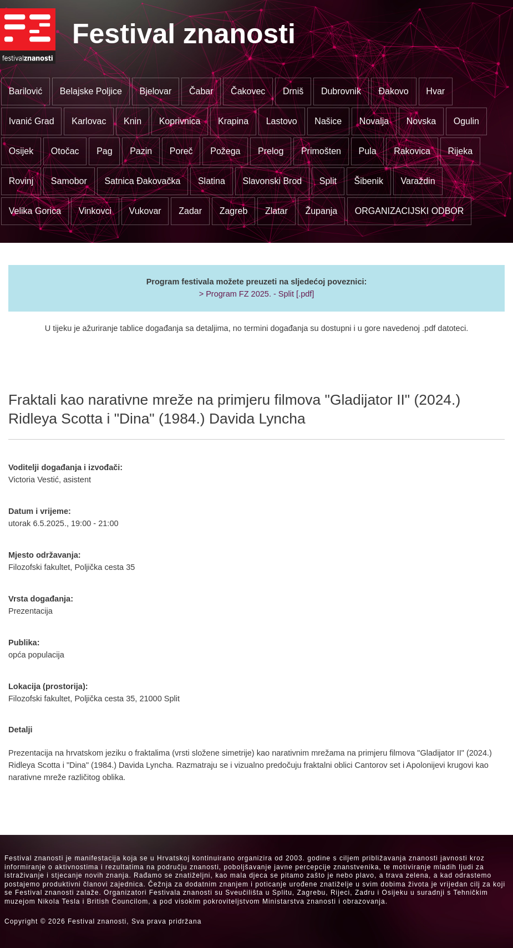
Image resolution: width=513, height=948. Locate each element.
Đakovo (394, 91)
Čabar (201, 91)
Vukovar (145, 211)
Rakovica (412, 151)
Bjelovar (156, 91)
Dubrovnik (341, 91)
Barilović (25, 91)
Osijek (21, 151)
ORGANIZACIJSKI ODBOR (409, 211)
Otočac (65, 151)
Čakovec (248, 91)
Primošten (321, 151)
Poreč (181, 151)
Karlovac (89, 121)
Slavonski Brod (272, 181)
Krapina (233, 121)
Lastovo (281, 121)
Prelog (270, 151)
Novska (421, 121)
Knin (132, 121)
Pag (104, 151)
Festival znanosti (184, 33)
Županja (321, 211)
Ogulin (466, 121)
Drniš (293, 91)
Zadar (190, 211)
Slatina (211, 181)
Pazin (141, 151)
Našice (328, 121)
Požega (225, 151)
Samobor (69, 181)
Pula (368, 151)
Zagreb (234, 211)
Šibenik (368, 181)
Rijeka (460, 151)
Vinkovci (95, 211)
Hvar (435, 91)
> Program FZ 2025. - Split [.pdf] (256, 293)
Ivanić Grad (31, 121)
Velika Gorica (35, 211)
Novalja (374, 121)
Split (328, 181)
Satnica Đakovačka (142, 181)
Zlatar (276, 211)
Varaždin (418, 181)
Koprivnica (180, 121)
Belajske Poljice (91, 91)
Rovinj (21, 181)
